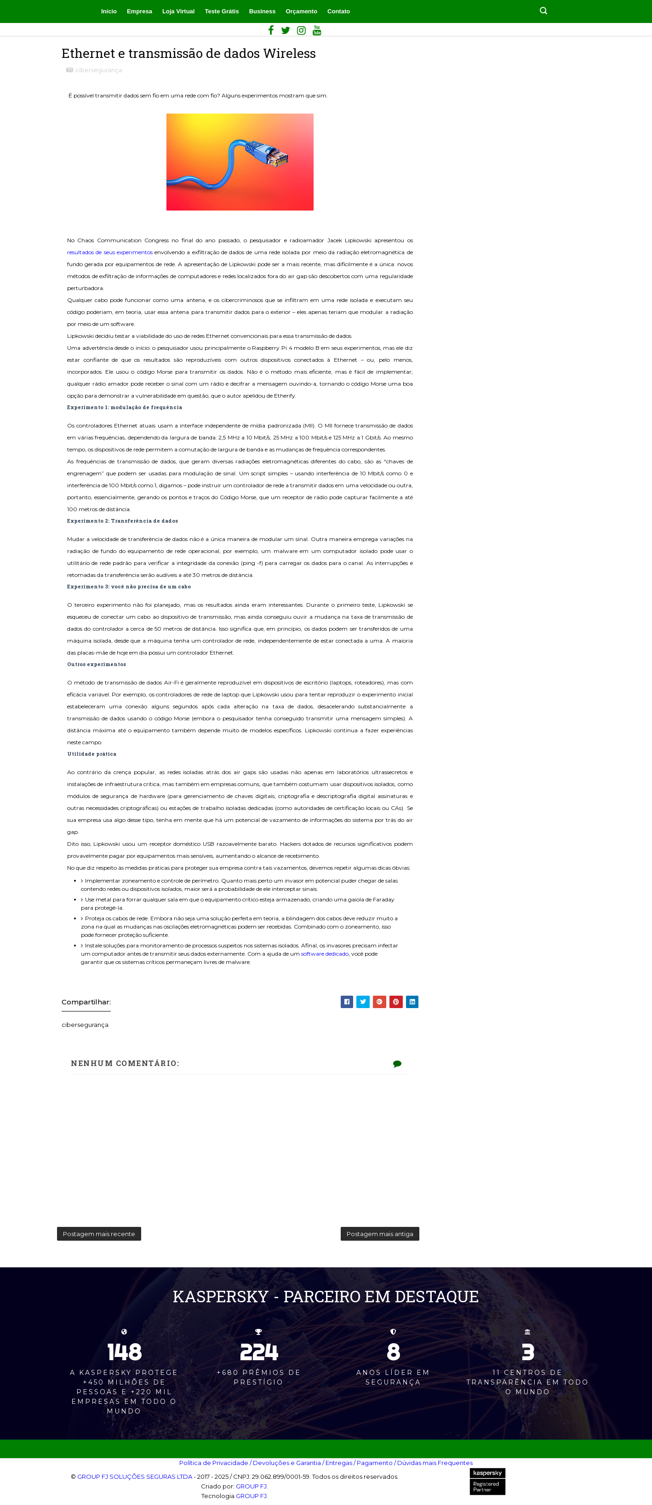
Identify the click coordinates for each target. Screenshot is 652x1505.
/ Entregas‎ (337, 1462)
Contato (338, 11)
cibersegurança (98, 70)
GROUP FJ (251, 1486)
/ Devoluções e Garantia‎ (285, 1462)
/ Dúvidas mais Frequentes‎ (433, 1462)
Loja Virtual (178, 11)
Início (109, 11)
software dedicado (325, 953)
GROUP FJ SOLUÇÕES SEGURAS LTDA (134, 1476)
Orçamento (301, 11)
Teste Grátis (222, 11)
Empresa (139, 11)
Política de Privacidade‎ (213, 1462)
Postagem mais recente (99, 1233)
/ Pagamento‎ (373, 1462)
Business (262, 11)
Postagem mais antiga (380, 1233)
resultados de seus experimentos (110, 252)
